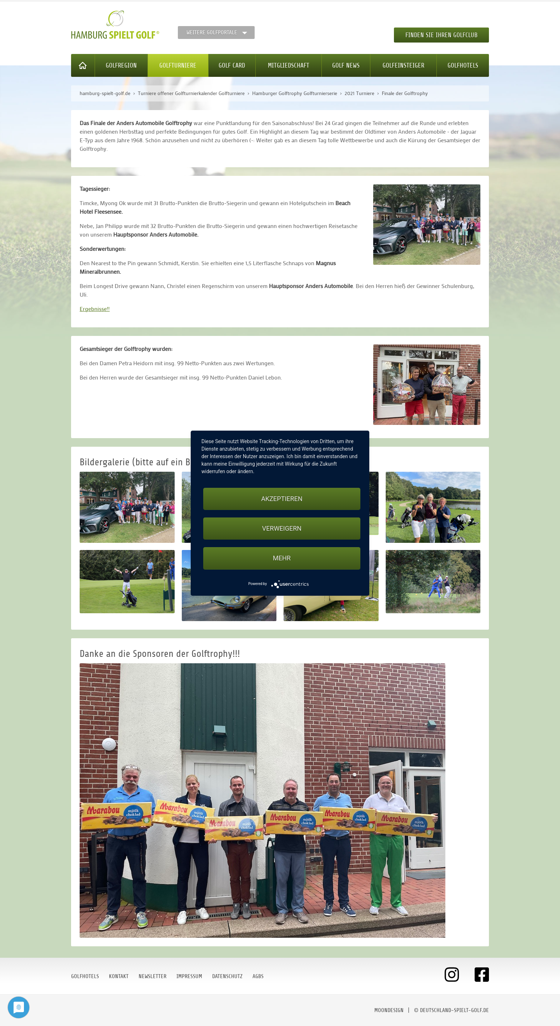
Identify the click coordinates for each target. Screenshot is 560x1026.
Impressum (189, 976)
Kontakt (119, 976)
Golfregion (121, 65)
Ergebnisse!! (95, 308)
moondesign (389, 1010)
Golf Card (232, 65)
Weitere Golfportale (211, 32)
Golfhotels (463, 65)
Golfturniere (177, 65)
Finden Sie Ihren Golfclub (441, 35)
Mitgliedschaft (288, 65)
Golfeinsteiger (403, 65)
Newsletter (152, 976)
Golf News (346, 65)
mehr (282, 558)
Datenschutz (227, 976)
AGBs (258, 976)
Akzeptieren (281, 498)
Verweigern (281, 528)
